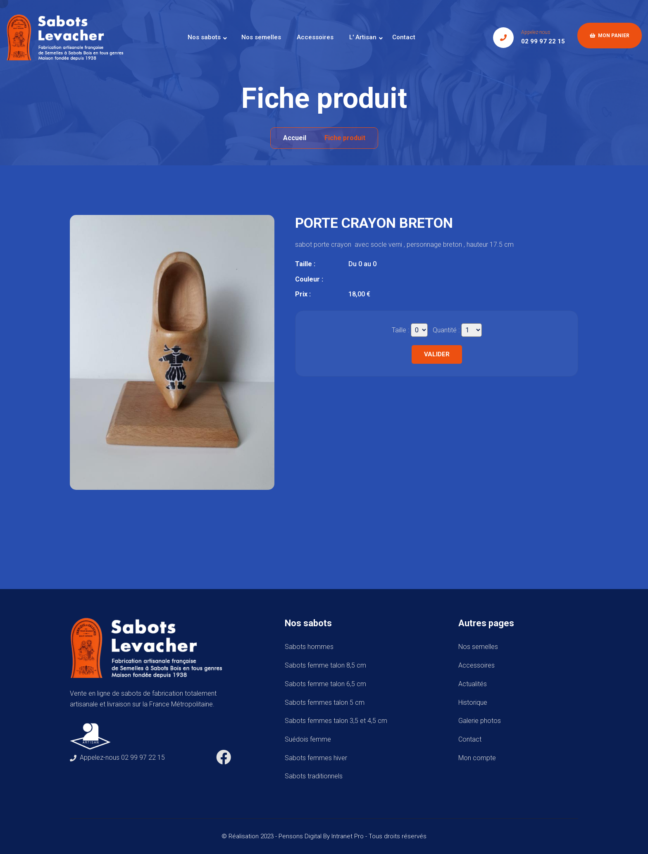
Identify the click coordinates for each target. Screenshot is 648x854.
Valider (437, 354)
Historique (472, 702)
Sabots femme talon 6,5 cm (327, 684)
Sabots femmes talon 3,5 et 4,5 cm (338, 721)
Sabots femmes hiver (317, 758)
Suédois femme (309, 739)
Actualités (472, 684)
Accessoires (315, 37)
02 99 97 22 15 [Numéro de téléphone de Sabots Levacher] (543, 41)
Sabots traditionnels (315, 776)
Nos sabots (204, 37)
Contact (403, 37)
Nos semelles (261, 37)
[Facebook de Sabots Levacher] (223, 760)
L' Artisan (362, 37)
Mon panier (609, 35)
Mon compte (477, 758)
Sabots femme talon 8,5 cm (327, 665)
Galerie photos (479, 721)
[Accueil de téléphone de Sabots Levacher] (68, 37)
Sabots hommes (311, 647)
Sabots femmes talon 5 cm (326, 702)
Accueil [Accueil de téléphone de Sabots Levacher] (294, 138)
